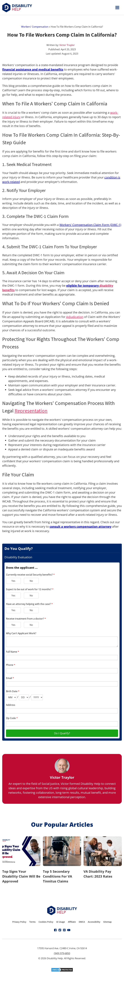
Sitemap (107, 921)
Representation (31, 411)
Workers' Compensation (34, 26)
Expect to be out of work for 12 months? (29, 589)
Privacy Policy (19, 921)
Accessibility (94, 921)
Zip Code (12, 718)
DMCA (82, 921)
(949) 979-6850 (62, 953)
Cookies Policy (46, 921)
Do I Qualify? (62, 733)
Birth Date (12, 691)
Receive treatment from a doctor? (26, 618)
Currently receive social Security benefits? (30, 574)
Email (10, 678)
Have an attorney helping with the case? (29, 604)
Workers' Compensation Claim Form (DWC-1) (90, 225)
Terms (32, 921)
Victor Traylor (67, 45)
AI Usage (60, 921)
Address (10, 705)
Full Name (12, 651)
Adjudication (74, 317)
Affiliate (72, 921)
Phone (10, 665)
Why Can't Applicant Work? (21, 633)
